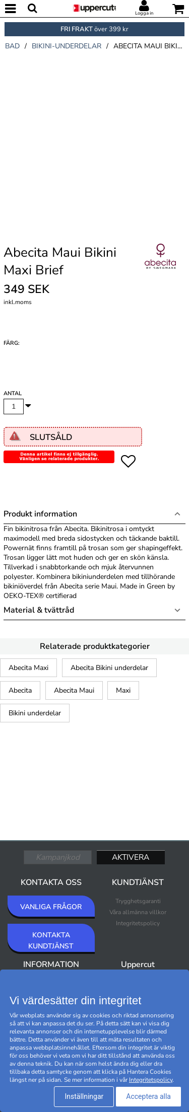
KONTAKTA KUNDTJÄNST (51, 940)
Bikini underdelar (35, 713)
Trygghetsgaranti (138, 901)
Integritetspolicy (138, 923)
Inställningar (84, 1096)
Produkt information (40, 514)
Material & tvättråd (39, 610)
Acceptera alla (148, 1096)
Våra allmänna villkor (137, 912)
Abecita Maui (74, 690)
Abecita (20, 690)
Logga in (144, 13)
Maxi (123, 690)
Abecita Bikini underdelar (109, 668)
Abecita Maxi (28, 668)
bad (12, 46)
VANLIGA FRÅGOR (51, 907)
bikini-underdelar (66, 46)
